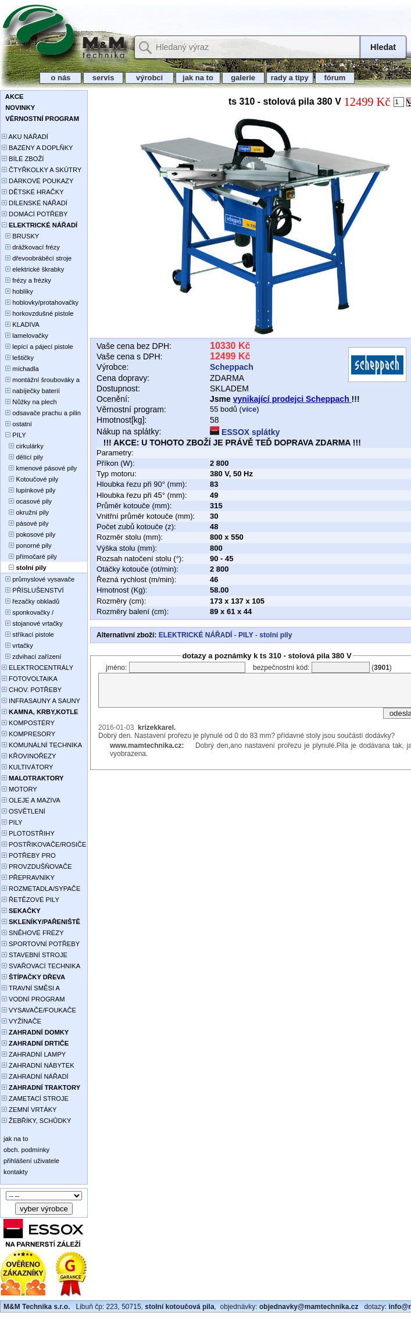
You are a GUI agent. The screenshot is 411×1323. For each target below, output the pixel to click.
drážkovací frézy (31, 247)
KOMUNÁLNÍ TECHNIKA (42, 744)
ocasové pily (27, 501)
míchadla (20, 368)
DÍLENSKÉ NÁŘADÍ (34, 202)
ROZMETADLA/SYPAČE (41, 888)
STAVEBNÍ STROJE (34, 954)
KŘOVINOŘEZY (29, 756)
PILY (14, 435)
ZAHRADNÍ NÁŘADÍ (35, 1076)
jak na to (197, 77)
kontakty (15, 1171)
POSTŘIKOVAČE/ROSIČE (44, 844)
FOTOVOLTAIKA (30, 678)
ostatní (17, 423)
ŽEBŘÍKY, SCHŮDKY (36, 1120)
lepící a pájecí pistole (37, 346)
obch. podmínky (25, 1149)
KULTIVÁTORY (27, 767)
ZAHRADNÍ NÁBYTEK (38, 1065)
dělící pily (22, 457)
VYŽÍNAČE (21, 1021)
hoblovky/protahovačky (40, 302)
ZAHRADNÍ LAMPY (34, 1054)
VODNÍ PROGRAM (33, 999)
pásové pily (25, 523)
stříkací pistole (28, 634)
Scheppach (231, 367)
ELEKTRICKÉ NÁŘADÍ (196, 635)
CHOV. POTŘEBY (32, 689)
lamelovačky (25, 335)
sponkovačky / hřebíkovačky (27, 613)
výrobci (149, 77)
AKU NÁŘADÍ (25, 136)
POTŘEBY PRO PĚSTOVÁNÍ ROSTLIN (35, 856)
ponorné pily (27, 545)
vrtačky (17, 645)
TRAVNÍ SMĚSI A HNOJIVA (31, 989)
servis (103, 77)
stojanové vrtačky (32, 623)
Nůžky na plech (29, 401)
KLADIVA (21, 324)
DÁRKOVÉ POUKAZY (37, 180)
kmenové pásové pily (39, 468)
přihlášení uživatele (30, 1160)
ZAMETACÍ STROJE (35, 1098)
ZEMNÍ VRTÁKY (29, 1109)
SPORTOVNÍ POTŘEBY (41, 943)
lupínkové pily (28, 490)
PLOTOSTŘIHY (28, 833)
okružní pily (25, 512)
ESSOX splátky (245, 432)
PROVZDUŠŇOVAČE (37, 866)
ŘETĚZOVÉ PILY (30, 899)
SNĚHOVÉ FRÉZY (33, 932)
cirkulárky (23, 446)
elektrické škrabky (33, 269)
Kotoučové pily (30, 479)
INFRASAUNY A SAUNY (41, 700)
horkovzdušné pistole (37, 313)
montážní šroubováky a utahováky (41, 380)
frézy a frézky (26, 280)
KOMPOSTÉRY (28, 722)
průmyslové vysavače (38, 579)
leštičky (18, 357)
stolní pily (275, 635)
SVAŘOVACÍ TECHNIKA (41, 965)
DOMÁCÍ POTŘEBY (34, 214)
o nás (60, 77)
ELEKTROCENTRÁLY (37, 667)
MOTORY (19, 789)
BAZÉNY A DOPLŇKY (37, 147)
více (249, 409)
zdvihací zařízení (31, 656)
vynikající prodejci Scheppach (292, 399)
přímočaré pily (29, 556)
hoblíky (17, 291)
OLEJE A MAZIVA (31, 800)
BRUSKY (20, 236)
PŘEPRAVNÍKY (28, 877)
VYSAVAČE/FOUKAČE (39, 1010)
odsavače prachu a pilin (41, 412)
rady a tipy (290, 77)
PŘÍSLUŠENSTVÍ (33, 590)
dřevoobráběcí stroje (37, 258)
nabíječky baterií (31, 390)
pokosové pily (28, 534)
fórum (335, 77)
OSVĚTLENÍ (23, 811)
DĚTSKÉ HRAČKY (33, 191)
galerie (243, 77)
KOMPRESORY (28, 733)
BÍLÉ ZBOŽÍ (23, 158)
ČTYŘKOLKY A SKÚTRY (41, 169)
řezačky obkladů (30, 601)
